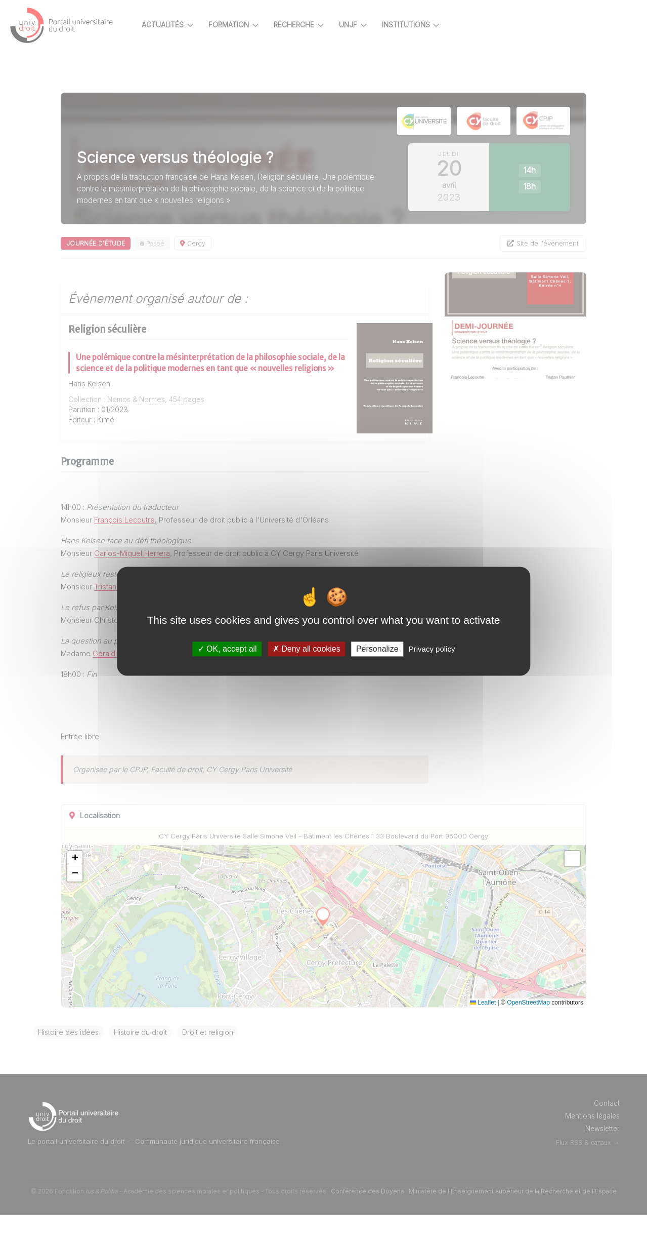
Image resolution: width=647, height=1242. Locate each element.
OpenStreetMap (528, 1029)
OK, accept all (227, 649)
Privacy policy (432, 649)
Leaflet (483, 1029)
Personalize (377, 649)
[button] (110, 886)
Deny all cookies (306, 649)
